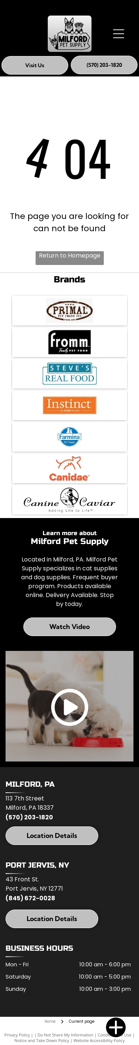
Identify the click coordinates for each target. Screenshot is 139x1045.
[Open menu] (118, 33)
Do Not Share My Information (65, 1035)
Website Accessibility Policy (99, 1040)
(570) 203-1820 (29, 817)
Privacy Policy (17, 1035)
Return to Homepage (69, 255)
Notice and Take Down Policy (41, 1040)
